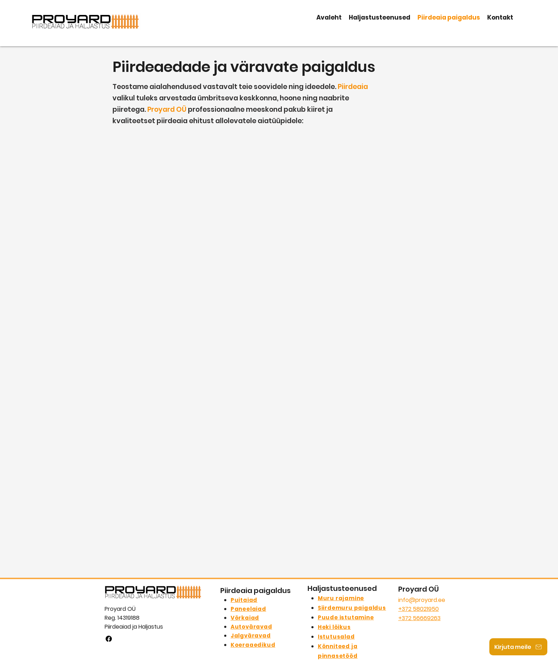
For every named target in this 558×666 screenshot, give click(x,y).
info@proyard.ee (421, 600)
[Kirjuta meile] (518, 646)
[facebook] (109, 639)
